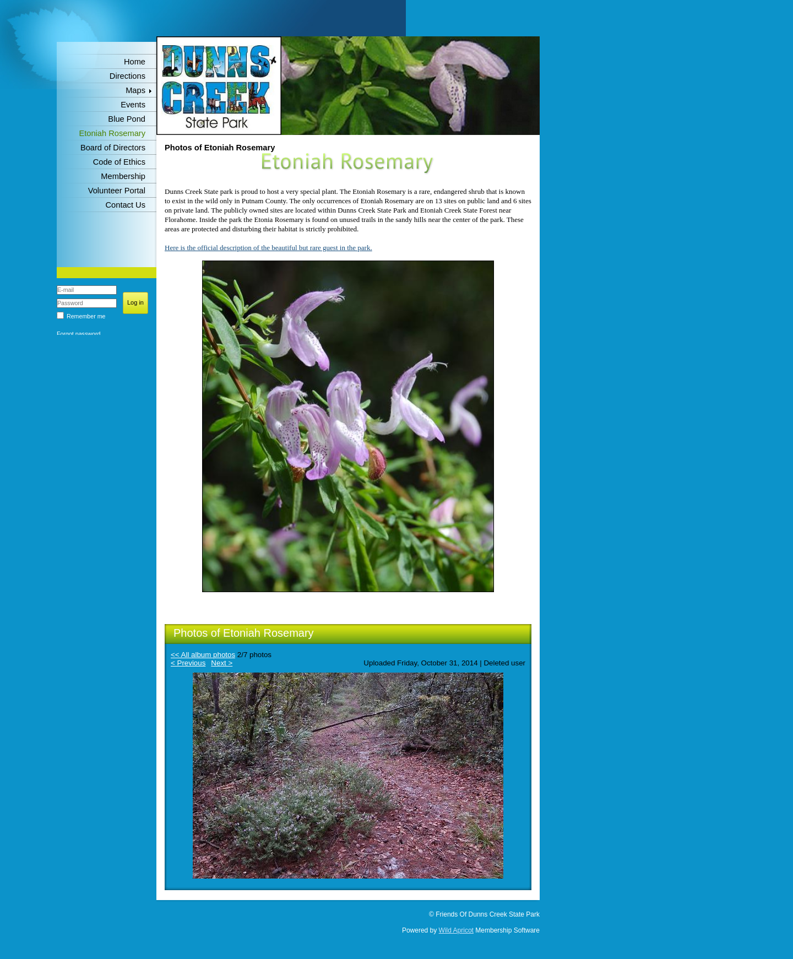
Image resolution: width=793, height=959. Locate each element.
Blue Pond (126, 119)
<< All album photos (203, 655)
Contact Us (126, 205)
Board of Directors (112, 147)
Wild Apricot (456, 930)
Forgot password (78, 333)
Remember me (86, 316)
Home (134, 61)
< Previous (188, 663)
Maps (135, 90)
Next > (221, 663)
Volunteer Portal (116, 190)
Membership (123, 176)
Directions (127, 76)
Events (133, 104)
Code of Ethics (119, 162)
